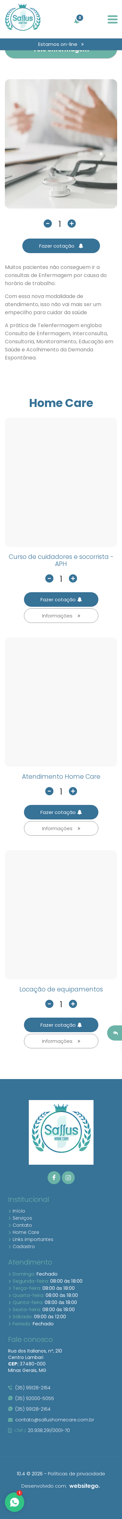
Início (16, 1211)
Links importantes (30, 1239)
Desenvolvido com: (61, 1485)
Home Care (23, 1232)
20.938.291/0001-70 (39, 1430)
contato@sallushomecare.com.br (51, 1420)
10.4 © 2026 (30, 1474)
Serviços (20, 1218)
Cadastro (21, 1246)
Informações (61, 615)
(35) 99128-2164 (29, 1388)
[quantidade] (59, 224)
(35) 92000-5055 (31, 1398)
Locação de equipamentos (61, 989)
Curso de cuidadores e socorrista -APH (61, 560)
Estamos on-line (61, 44)
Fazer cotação (61, 245)
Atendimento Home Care (61, 776)
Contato (20, 1225)
